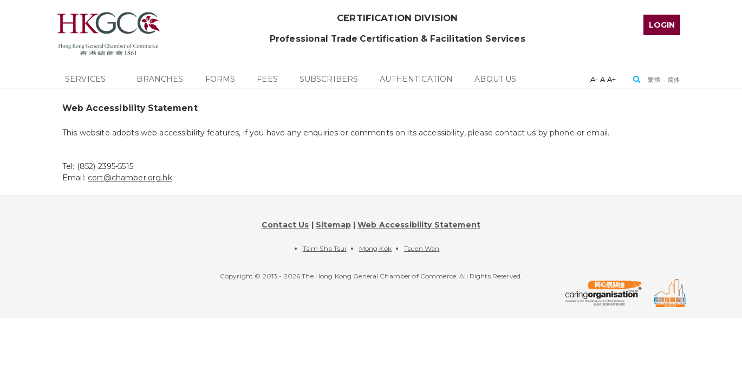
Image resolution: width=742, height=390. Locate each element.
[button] (654, 79)
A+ (611, 79)
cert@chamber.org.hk (130, 178)
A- (594, 79)
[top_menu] (662, 23)
